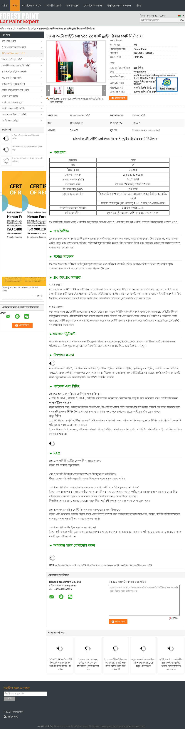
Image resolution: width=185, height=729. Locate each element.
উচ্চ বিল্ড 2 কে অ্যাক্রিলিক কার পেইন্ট (103, 565)
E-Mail (7, 712)
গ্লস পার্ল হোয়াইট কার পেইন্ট (14, 71)
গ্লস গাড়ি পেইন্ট (9, 41)
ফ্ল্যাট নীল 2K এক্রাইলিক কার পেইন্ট (136, 565)
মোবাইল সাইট (11, 716)
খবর (138, 5)
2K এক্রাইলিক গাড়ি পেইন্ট (24, 28)
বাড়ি (5, 5)
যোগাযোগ (120, 98)
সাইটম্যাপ (18, 712)
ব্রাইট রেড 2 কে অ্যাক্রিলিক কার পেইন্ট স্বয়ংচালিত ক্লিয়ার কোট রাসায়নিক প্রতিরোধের (171, 664)
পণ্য (15, 5)
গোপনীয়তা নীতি (44, 726)
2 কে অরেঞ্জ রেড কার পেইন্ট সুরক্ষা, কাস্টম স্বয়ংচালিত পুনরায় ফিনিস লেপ (88, 664)
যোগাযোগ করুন (93, 5)
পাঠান (9, 698)
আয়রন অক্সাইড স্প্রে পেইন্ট (14, 114)
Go (182, 20)
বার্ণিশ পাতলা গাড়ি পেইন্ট (13, 108)
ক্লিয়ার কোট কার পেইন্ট (12, 59)
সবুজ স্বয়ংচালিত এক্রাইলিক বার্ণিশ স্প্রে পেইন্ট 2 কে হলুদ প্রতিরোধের (143, 662)
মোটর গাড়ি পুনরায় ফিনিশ (13, 84)
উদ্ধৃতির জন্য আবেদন (119, 5)
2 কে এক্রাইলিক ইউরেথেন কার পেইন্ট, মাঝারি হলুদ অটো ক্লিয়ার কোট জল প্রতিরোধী (115, 664)
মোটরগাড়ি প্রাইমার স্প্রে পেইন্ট (15, 90)
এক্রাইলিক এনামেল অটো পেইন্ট (16, 65)
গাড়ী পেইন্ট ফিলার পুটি (12, 102)
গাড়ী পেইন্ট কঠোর (10, 96)
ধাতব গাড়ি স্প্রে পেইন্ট (12, 78)
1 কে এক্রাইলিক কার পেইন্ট (14, 47)
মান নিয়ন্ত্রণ (72, 5)
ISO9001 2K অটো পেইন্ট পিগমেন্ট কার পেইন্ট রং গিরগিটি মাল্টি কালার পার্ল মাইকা (60, 664)
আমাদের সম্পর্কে (31, 5)
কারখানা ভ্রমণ (53, 5)
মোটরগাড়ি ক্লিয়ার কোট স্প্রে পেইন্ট (70, 565)
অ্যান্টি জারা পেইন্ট (10, 120)
